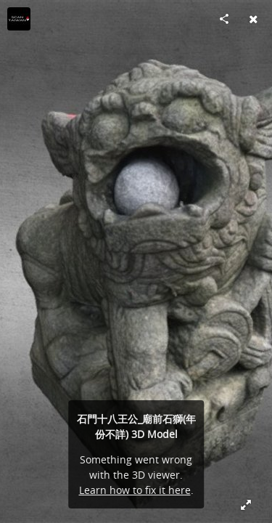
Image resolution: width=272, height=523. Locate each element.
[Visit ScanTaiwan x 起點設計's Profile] (18, 19)
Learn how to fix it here (135, 490)
